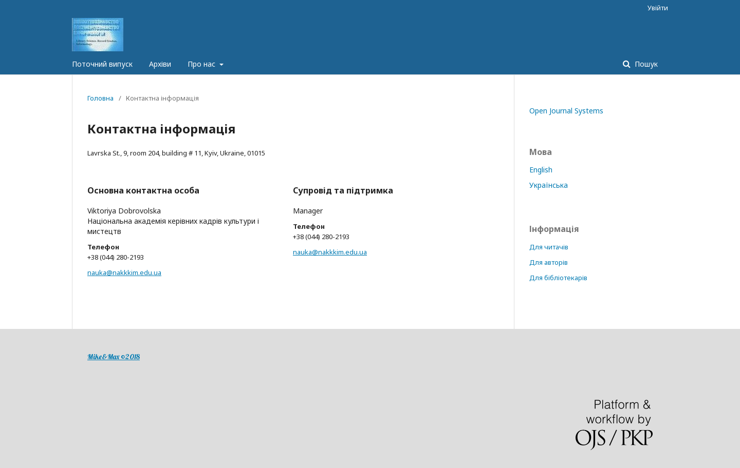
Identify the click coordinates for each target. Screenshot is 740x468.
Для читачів (548, 246)
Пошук (645, 64)
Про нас (202, 64)
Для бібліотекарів (558, 277)
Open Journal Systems (566, 110)
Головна (100, 98)
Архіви (160, 64)
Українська (548, 185)
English (540, 169)
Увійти (657, 7)
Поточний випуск (102, 64)
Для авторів (548, 262)
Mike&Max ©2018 (113, 356)
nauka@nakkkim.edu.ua (124, 272)
